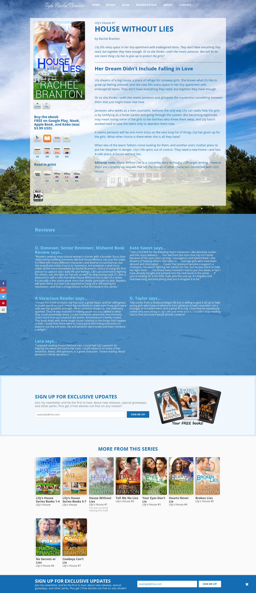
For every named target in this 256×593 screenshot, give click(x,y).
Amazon (47, 175)
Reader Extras (146, 5)
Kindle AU (67, 150)
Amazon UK (57, 175)
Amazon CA (67, 175)
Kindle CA (57, 150)
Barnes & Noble (37, 175)
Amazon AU (76, 175)
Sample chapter (37, 105)
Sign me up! (138, 414)
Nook (67, 138)
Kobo (57, 138)
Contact (185, 5)
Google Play (37, 138)
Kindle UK (47, 150)
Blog (125, 5)
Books (111, 5)
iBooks (47, 138)
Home (96, 5)
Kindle (37, 150)
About (167, 5)
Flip (46, 105)
